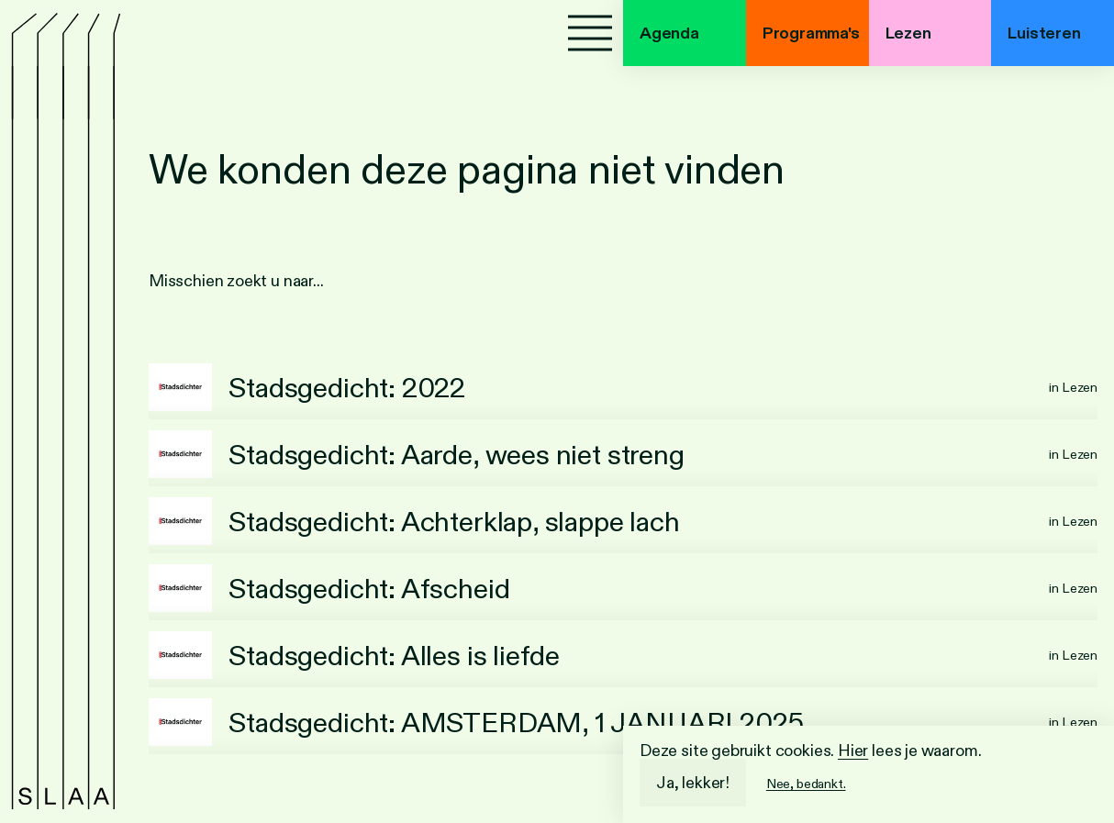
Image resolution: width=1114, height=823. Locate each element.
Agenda (669, 33)
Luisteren (1044, 33)
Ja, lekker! (693, 783)
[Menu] (590, 33)
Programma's (811, 33)
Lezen (908, 33)
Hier (853, 750)
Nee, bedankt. (806, 783)
